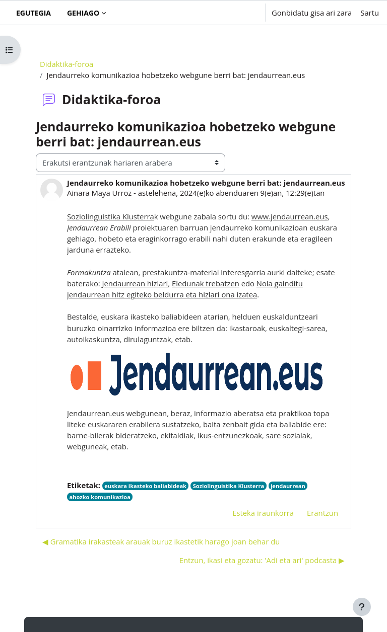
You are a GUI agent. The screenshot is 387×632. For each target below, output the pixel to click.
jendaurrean (288, 486)
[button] (226, 13)
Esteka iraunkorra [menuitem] (263, 513)
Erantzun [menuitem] (322, 513)
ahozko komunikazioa (99, 497)
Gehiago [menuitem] (83, 13)
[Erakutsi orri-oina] (362, 607)
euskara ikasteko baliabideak (145, 486)
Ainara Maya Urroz (99, 193)
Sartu (369, 13)
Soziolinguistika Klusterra (229, 486)
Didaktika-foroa (66, 64)
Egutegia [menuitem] (33, 13)
